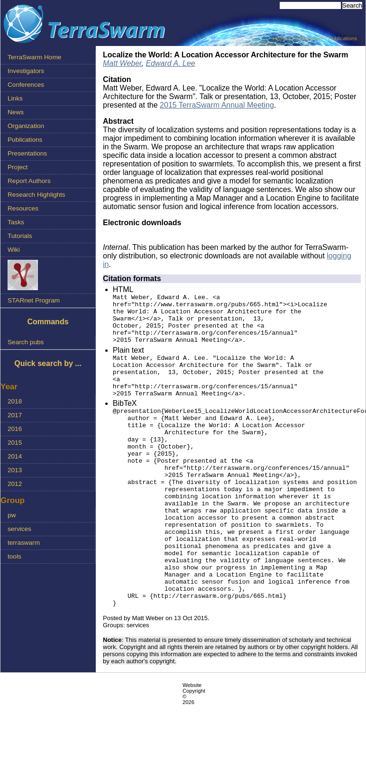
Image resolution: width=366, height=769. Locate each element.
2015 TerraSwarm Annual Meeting (217, 105)
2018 (15, 401)
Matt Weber (122, 63)
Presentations (27, 153)
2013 (15, 470)
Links (15, 98)
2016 (15, 428)
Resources (23, 208)
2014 (15, 456)
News (16, 112)
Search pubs (26, 342)
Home (280, 38)
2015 (15, 442)
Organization (26, 125)
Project (17, 167)
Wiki (14, 249)
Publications (343, 38)
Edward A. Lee (170, 63)
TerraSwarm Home (34, 57)
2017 (15, 415)
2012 (15, 483)
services (19, 528)
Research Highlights (36, 194)
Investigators (26, 70)
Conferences (307, 38)
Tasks (16, 222)
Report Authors (29, 180)
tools (14, 556)
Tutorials (20, 235)
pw (12, 515)
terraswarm (24, 542)
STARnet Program (34, 300)
